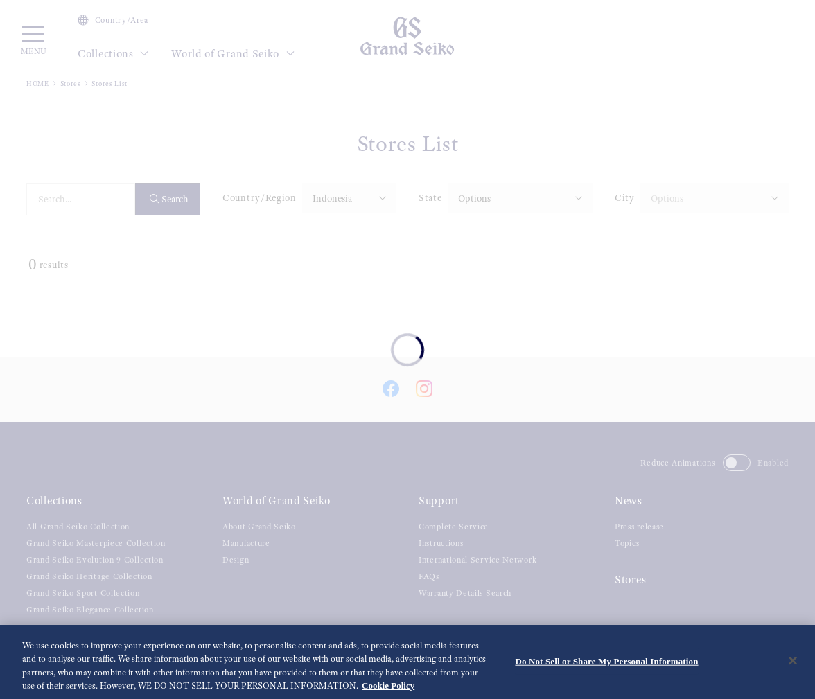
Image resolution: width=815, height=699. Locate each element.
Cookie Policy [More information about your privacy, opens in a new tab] (388, 690)
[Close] (793, 665)
